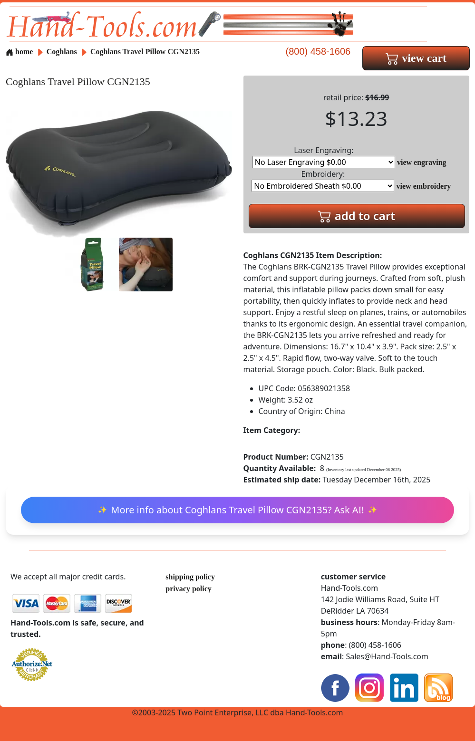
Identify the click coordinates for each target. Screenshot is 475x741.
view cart (416, 58)
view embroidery (424, 186)
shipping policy (190, 577)
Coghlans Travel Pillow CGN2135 (145, 52)
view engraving (421, 162)
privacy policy (188, 589)
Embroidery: (323, 180)
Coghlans (63, 52)
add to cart (356, 215)
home (19, 52)
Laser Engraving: (323, 156)
